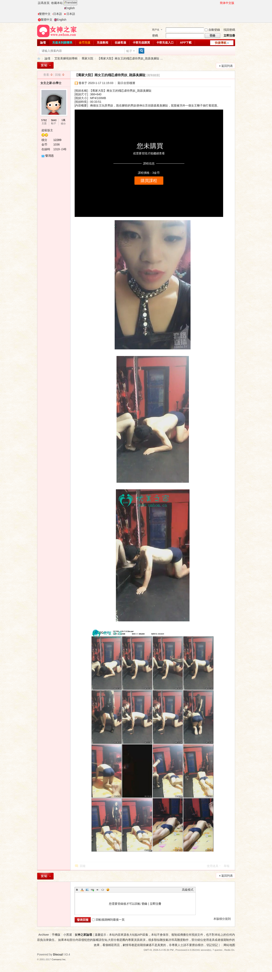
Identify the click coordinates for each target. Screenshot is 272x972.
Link (92, 890)
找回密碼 (229, 29)
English (69, 8)
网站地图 (229, 945)
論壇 (43, 42)
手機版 (56, 934)
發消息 (49, 155)
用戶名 (155, 29)
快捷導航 (220, 42)
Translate (70, 2)
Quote (97, 890)
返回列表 (227, 65)
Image (87, 890)
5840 (54, 120)
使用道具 (212, 866)
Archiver (43, 934)
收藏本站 (57, 3)
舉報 (227, 866)
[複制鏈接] (153, 75)
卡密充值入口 (165, 42)
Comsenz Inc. (59, 959)
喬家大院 (87, 58)
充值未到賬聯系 (62, 42)
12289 (57, 140)
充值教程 (102, 42)
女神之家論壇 (38, 58)
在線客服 (120, 42)
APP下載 (186, 42)
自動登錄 (212, 29)
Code (103, 890)
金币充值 (84, 42)
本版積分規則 (222, 918)
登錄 (144, 903)
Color (82, 890)
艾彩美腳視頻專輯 (66, 58)
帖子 (129, 51)
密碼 (155, 35)
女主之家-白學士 (51, 83)
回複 (83, 866)
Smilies (108, 890)
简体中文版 (227, 3)
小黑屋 (67, 934)
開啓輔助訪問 (218, 3)
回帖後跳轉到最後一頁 (108, 919)
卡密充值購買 (141, 42)
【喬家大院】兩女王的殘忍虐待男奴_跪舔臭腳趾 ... (130, 58)
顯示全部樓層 (126, 83)
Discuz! (58, 954)
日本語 (57, 13)
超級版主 (47, 130)
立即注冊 (229, 35)
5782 (44, 120)
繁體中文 (44, 13)
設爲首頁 (43, 3)
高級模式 (187, 889)
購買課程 (149, 180)
